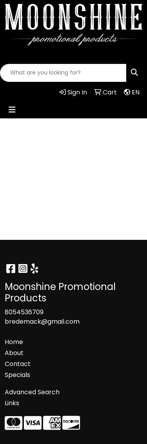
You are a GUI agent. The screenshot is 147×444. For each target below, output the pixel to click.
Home (14, 341)
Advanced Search (32, 392)
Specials (17, 374)
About (14, 352)
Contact (18, 363)
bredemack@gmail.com (42, 321)
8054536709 (24, 312)
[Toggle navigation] (12, 109)
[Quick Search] (63, 73)
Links (12, 403)
